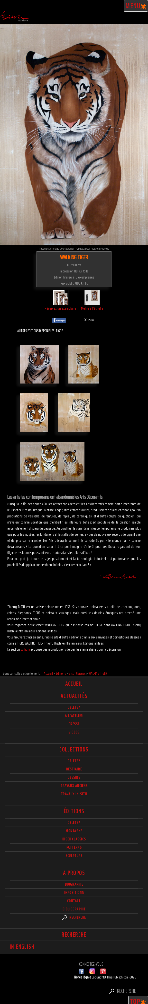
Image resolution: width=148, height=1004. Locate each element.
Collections (73, 749)
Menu (136, 5)
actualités (74, 696)
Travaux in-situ (74, 794)
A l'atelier (74, 716)
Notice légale (83, 977)
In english (22, 947)
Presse (74, 724)
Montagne (74, 831)
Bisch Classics (74, 839)
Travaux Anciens (74, 786)
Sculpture (73, 856)
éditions (74, 811)
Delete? (74, 823)
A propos (74, 873)
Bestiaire (74, 769)
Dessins (74, 777)
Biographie (74, 884)
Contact (74, 901)
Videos (74, 732)
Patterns (74, 847)
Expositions (74, 893)
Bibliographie (74, 909)
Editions (25, 649)
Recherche (74, 917)
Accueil (74, 684)
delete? (74, 707)
